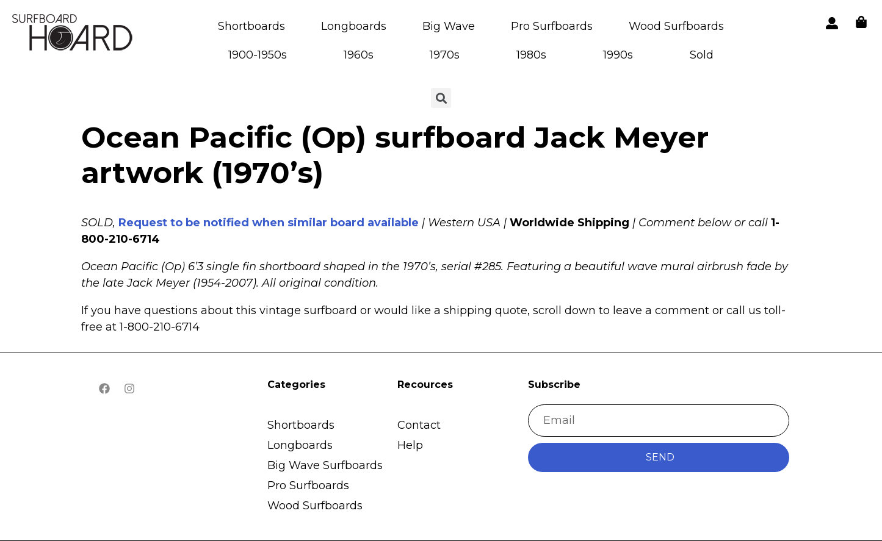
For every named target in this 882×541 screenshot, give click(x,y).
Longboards (353, 26)
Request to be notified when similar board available (268, 222)
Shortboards (251, 26)
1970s (445, 55)
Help (410, 445)
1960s (359, 55)
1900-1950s (257, 55)
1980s (531, 55)
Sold (702, 55)
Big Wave (448, 26)
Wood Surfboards (676, 26)
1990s (618, 55)
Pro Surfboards (552, 26)
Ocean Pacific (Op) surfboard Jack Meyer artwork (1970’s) (395, 155)
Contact (419, 425)
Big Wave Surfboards (325, 465)
